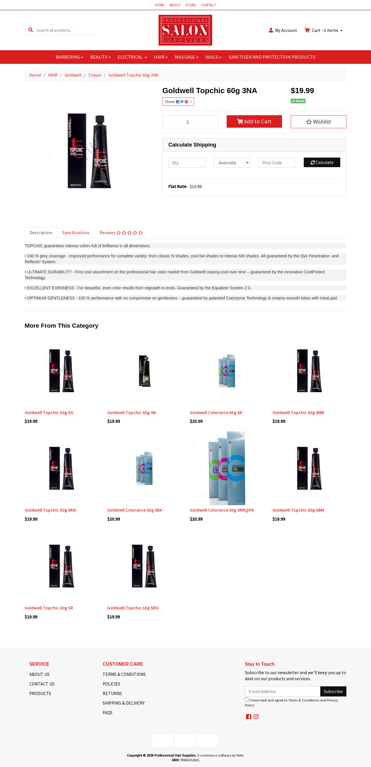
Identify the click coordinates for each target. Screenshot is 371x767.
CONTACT (208, 4)
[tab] (41, 232)
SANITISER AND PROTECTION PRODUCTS (271, 57)
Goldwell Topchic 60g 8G (49, 412)
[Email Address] (283, 691)
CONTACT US (41, 684)
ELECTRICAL (130, 57)
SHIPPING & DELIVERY (124, 703)
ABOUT (175, 4)
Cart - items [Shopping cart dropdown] (322, 30)
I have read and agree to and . (291, 702)
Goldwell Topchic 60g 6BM (298, 510)
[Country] (232, 163)
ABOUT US (39, 674)
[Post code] (277, 163)
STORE (190, 4)
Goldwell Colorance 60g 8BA (134, 510)
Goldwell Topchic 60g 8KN (50, 510)
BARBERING (68, 57)
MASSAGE (185, 57)
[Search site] (31, 30)
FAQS (107, 712)
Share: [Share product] (177, 101)
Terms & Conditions (303, 700)
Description (41, 232)
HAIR (159, 57)
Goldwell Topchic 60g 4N (131, 412)
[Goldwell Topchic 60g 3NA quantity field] (190, 121)
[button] (318, 121)
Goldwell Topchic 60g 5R (49, 608)
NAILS (211, 57)
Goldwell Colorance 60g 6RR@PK (222, 510)
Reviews (121, 232)
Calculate (322, 162)
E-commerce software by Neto (220, 755)
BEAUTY (98, 57)
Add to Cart (254, 121)
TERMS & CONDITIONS (124, 674)
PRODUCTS (40, 693)
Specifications (76, 232)
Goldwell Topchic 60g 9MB (298, 412)
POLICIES (111, 684)
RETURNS (112, 693)
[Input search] (67, 30)
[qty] (186, 163)
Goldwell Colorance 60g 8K (216, 412)
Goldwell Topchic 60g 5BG (133, 608)
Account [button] (283, 30)
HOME (160, 4)
